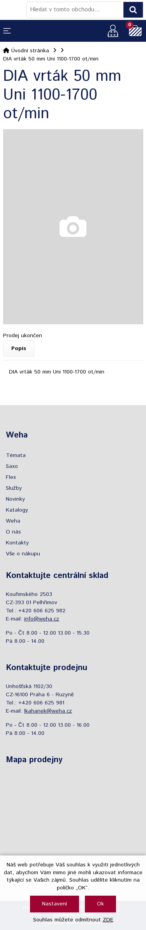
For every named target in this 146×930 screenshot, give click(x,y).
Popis (18, 348)
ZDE (108, 920)
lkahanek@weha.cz (48, 711)
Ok (100, 904)
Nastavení (54, 904)
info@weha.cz (41, 619)
